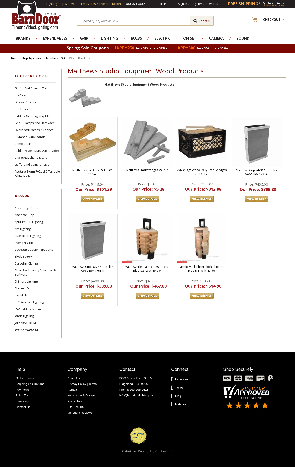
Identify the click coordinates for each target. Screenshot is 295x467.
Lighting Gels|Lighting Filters (34, 116)
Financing (22, 401)
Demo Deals (23, 144)
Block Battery (24, 256)
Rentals (73, 389)
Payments (22, 389)
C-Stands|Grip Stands (30, 137)
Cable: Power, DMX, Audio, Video (37, 151)
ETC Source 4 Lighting (29, 302)
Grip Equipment (33, 58)
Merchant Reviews (80, 412)
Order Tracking (25, 378)
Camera (216, 38)
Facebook (179, 379)
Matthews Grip (56, 58)
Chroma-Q (22, 288)
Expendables (55, 38)
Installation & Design (81, 395)
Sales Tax (22, 395)
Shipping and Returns (30, 384)
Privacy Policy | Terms (82, 384)
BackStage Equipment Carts (34, 249)
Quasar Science (26, 102)
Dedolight (21, 295)
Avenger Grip (24, 243)
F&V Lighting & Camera (30, 309)
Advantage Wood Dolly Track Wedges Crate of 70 (202, 172)
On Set (189, 38)
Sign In (182, 4)
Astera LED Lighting (28, 236)
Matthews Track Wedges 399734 (147, 170)
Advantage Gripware (29, 208)
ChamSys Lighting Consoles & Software (35, 272)
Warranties (75, 401)
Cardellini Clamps (27, 263)
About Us (74, 378)
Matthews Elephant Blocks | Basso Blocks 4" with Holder (202, 269)
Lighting (109, 38)
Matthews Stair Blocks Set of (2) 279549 (92, 172)
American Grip (24, 215)
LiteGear (21, 95)
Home (15, 58)
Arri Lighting (23, 229)
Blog (176, 396)
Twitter (177, 388)
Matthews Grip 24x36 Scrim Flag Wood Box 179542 (256, 172)
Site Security (76, 407)
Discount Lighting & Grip (31, 157)
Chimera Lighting (26, 281)
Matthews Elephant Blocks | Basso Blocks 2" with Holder (147, 269)
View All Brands (26, 330)
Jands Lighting (24, 316)
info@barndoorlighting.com (137, 395)
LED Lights (21, 109)
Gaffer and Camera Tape (32, 88)
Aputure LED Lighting (29, 222)
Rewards (212, 4)
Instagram (180, 404)
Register (196, 4)
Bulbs (136, 38)
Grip (84, 38)
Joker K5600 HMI (26, 323)
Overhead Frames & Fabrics (34, 130)
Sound (242, 38)
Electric (163, 38)
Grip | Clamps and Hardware (35, 123)
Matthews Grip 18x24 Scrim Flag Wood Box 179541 (92, 269)
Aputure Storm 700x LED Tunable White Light (37, 173)
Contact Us (23, 407)
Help (162, 4)
